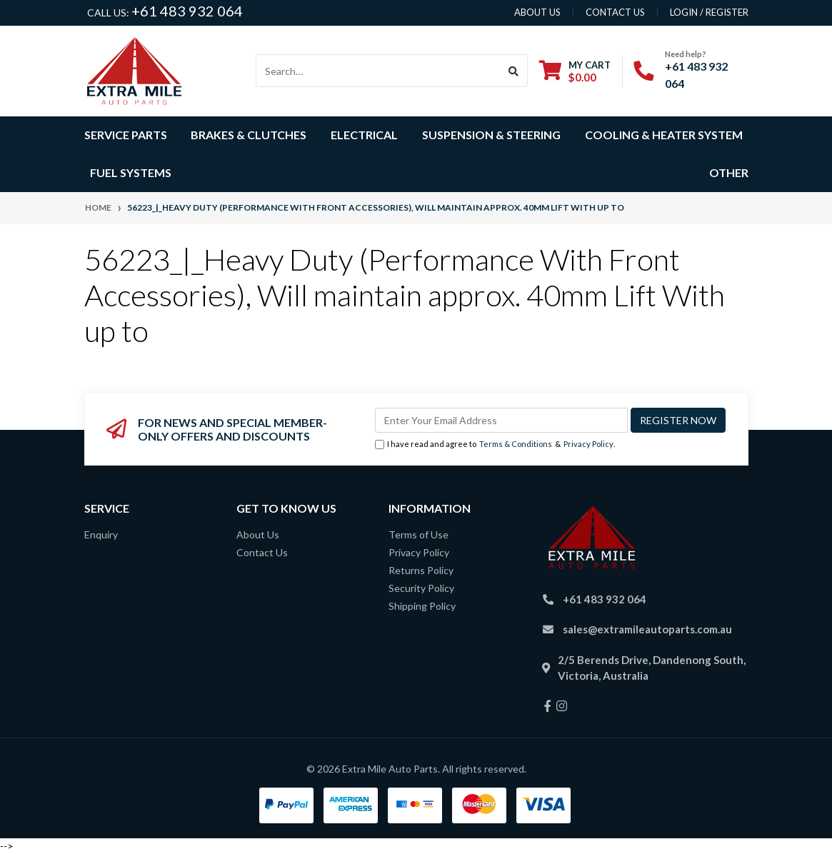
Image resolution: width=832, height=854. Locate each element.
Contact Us (262, 552)
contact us (615, 12)
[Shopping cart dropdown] (574, 71)
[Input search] (378, 70)
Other (728, 172)
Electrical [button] (364, 134)
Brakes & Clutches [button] (248, 134)
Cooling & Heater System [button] (664, 134)
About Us (257, 534)
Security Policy (421, 588)
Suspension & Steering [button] (491, 134)
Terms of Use (418, 534)
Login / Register (709, 12)
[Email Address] (501, 420)
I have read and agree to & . (495, 444)
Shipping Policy (422, 606)
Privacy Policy (588, 443)
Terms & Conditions (515, 443)
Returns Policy (421, 570)
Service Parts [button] (125, 134)
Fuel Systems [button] (130, 172)
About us (537, 12)
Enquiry (101, 534)
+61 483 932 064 (187, 10)
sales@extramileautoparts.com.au (647, 629)
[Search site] (514, 70)
